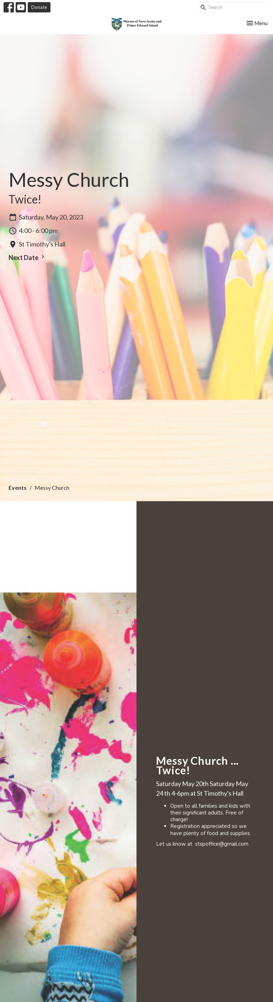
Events (18, 487)
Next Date (27, 257)
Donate (39, 7)
